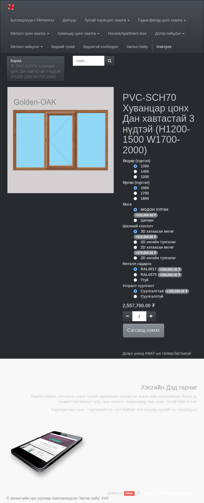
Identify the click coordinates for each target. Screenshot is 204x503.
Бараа (16, 61)
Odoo (129, 493)
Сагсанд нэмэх (143, 330)
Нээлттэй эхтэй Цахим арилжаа (169, 493)
